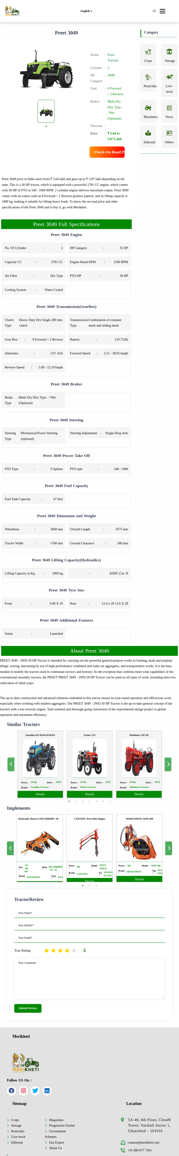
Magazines (56, 1120)
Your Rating (22, 950)
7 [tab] (102, 787)
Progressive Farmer (62, 1125)
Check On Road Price (109, 152)
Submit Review (28, 1008)
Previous (41, 764)
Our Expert (56, 1142)
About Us (55, 1148)
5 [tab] (93, 787)
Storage (16, 1125)
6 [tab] (98, 787)
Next (138, 764)
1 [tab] (46, 126)
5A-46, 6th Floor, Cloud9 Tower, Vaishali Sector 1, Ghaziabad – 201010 (149, 1125)
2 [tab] (81, 787)
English (86, 11)
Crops (15, 1120)
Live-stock (18, 1137)
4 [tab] (89, 787)
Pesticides (18, 1131)
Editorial (17, 1142)
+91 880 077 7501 (136, 1150)
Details (59, 783)
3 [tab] (85, 787)
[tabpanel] (46, 111)
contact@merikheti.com (140, 1142)
